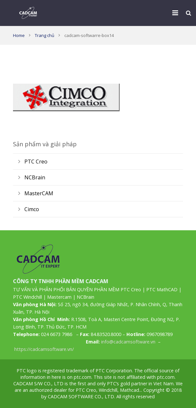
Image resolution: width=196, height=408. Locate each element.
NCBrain (34, 177)
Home (19, 35)
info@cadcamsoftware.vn (128, 342)
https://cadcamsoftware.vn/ (44, 349)
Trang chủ (44, 35)
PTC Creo (35, 161)
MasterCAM (38, 193)
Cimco (31, 209)
